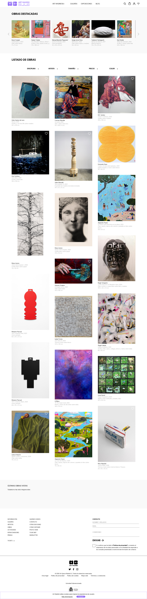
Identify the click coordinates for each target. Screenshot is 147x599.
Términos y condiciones (98, 576)
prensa (10, 535)
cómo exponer (35, 527)
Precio (93, 68)
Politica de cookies (72, 576)
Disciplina (33, 68)
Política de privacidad (57, 576)
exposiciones (86, 4)
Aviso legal (45, 576)
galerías (73, 4)
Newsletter (34, 535)
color (113, 68)
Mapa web (84, 576)
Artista (53, 68)
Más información (67, 597)
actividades (12, 530)
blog (98, 4)
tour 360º (33, 532)
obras (10, 527)
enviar (99, 540)
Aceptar (80, 597)
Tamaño (73, 68)
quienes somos (35, 519)
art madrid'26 (58, 4)
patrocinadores (13, 532)
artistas (10, 524)
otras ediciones (35, 524)
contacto (33, 522)
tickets (11, 541)
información (12, 519)
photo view (34, 530)
